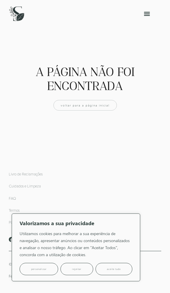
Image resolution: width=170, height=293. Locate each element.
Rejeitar (76, 268)
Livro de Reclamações (26, 174)
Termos (14, 211)
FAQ (12, 199)
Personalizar (39, 268)
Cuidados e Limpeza (25, 186)
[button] (147, 14)
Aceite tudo (114, 268)
